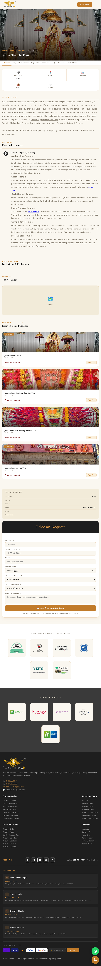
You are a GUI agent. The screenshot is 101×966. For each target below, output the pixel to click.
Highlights (37, 63)
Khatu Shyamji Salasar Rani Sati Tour (20, 393)
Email (7, 558)
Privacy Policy (87, 838)
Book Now (84, 4)
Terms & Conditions (89, 841)
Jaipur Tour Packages (17, 50)
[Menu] (95, 4)
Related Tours (77, 63)
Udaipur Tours (87, 807)
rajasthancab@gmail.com (13, 787)
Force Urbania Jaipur (11, 813)
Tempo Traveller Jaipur (12, 804)
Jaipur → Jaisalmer (10, 838)
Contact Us (86, 832)
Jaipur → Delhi (8, 829)
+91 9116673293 (10, 784)
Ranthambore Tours (89, 816)
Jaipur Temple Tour (12, 356)
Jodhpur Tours (87, 804)
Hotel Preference (13, 585)
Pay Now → (73, 951)
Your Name (10, 541)
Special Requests (13, 593)
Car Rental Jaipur (9, 801)
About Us (85, 829)
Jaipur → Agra (8, 832)
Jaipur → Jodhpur (10, 841)
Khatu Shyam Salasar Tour (15, 468)
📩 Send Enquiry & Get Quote (50, 608)
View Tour (91, 363)
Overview (7, 63)
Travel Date (10, 567)
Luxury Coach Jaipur (11, 819)
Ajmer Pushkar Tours (90, 813)
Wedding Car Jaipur (10, 816)
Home (4, 50)
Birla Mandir (33, 212)
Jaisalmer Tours (88, 810)
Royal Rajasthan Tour (90, 819)
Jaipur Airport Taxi (10, 807)
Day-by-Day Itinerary (22, 63)
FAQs (57, 63)
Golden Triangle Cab (11, 835)
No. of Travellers (13, 576)
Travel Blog (86, 835)
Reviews (66, 63)
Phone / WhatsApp (13, 550)
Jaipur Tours (87, 801)
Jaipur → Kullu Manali (11, 847)
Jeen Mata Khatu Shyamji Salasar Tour (20, 431)
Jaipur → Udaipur (9, 844)
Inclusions (48, 63)
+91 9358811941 (10, 781)
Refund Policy (87, 844)
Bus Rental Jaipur (9, 810)
